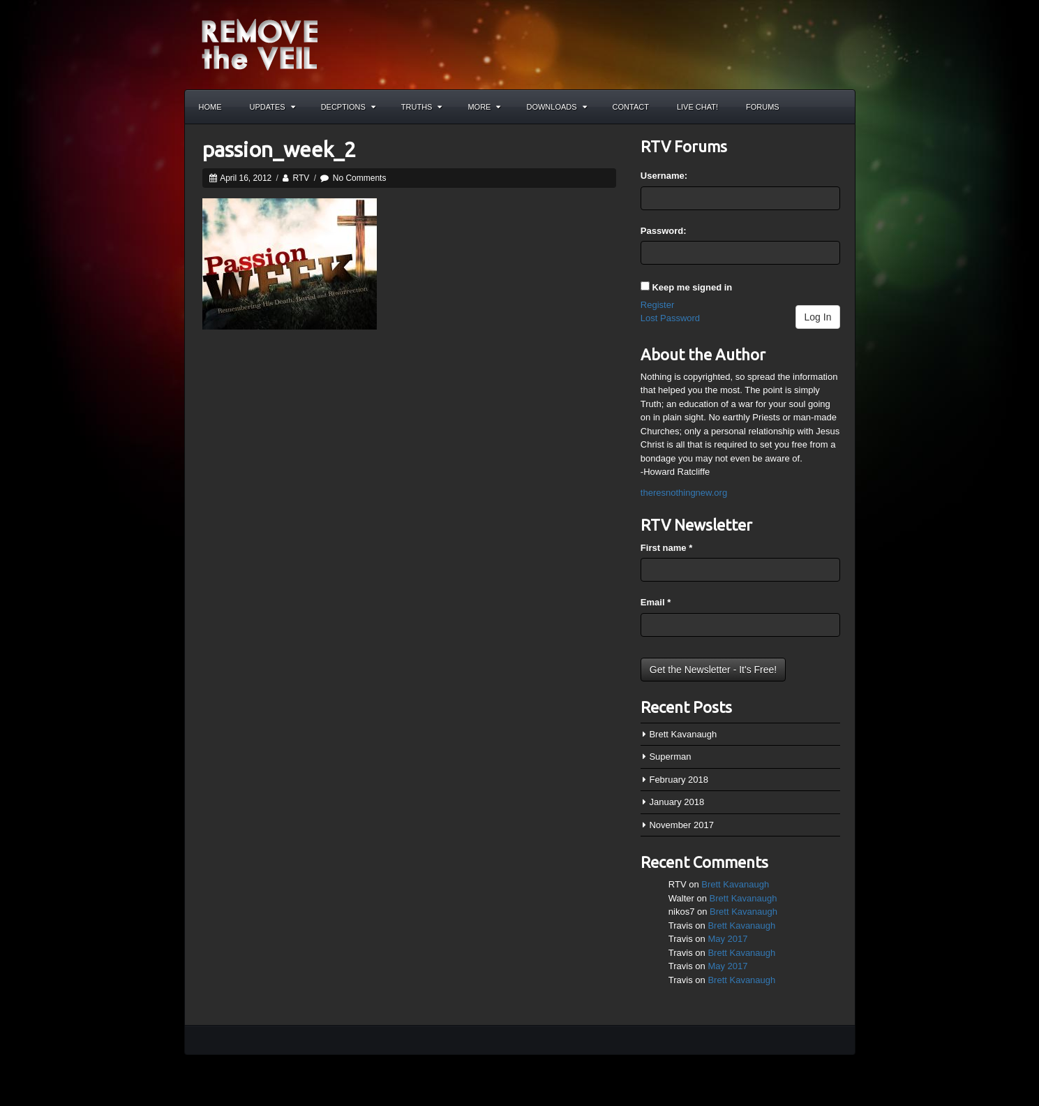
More (484, 107)
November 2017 (681, 825)
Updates (272, 107)
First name (666, 548)
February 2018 (678, 779)
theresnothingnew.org (684, 492)
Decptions (348, 107)
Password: (664, 231)
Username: (664, 175)
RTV (301, 178)
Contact (631, 107)
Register (657, 305)
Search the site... (838, 106)
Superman (670, 756)
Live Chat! (697, 107)
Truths (421, 107)
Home (210, 107)
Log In (818, 317)
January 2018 (676, 802)
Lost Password (670, 318)
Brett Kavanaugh (683, 734)
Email (656, 602)
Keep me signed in (692, 287)
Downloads (556, 107)
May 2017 (727, 939)
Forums (762, 107)
